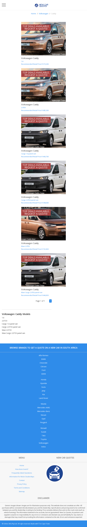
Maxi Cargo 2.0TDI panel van (13, 333)
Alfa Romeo (43, 355)
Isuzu (43, 387)
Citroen (43, 366)
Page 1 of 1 (40, 301)
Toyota (43, 439)
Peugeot (43, 422)
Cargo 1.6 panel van (10, 324)
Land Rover (43, 398)
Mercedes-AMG (43, 407)
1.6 (3, 317)
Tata (43, 435)
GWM (43, 374)
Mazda (43, 404)
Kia (43, 394)
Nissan (43, 415)
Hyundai (43, 383)
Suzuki (43, 432)
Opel (43, 419)
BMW (43, 359)
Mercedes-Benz (43, 411)
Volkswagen (43, 13)
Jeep (43, 391)
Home (33, 13)
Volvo (43, 447)
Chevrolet (43, 363)
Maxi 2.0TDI (7, 330)
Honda (43, 379)
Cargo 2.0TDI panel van (11, 327)
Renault (44, 428)
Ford (43, 370)
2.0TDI (4, 321)
